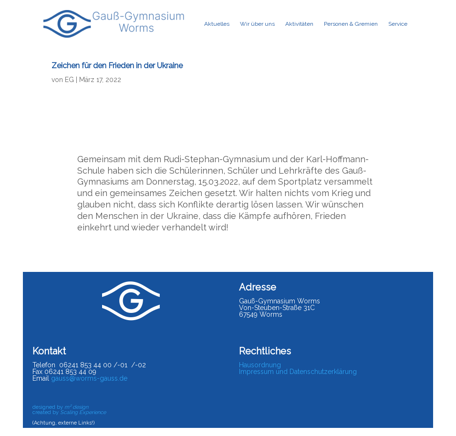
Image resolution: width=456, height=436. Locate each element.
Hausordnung (260, 365)
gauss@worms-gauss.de (89, 378)
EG (69, 79)
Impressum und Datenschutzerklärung (298, 371)
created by (69, 412)
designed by (60, 407)
